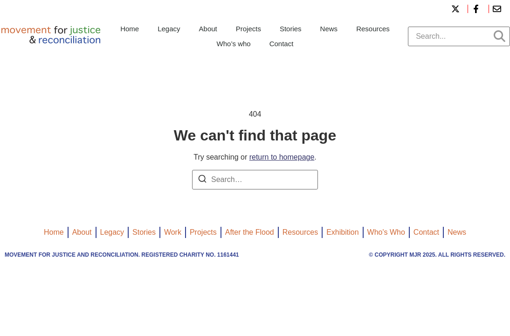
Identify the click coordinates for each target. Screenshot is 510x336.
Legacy (169, 29)
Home (129, 29)
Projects (248, 29)
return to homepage (282, 157)
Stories (291, 29)
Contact (281, 44)
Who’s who (234, 44)
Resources (373, 29)
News (329, 29)
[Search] (202, 180)
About (208, 29)
